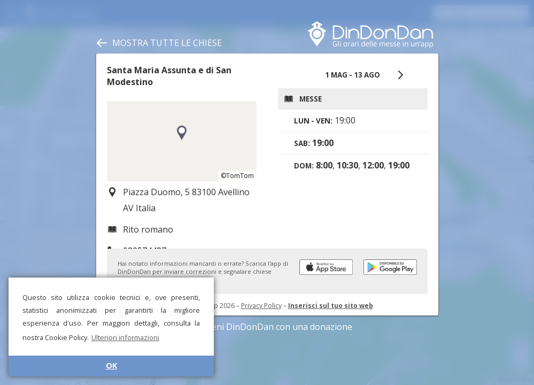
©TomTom (237, 175)
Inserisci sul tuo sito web (330, 305)
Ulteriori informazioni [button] (125, 337)
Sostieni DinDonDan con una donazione (267, 327)
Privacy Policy (261, 305)
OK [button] (111, 365)
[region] (182, 141)
